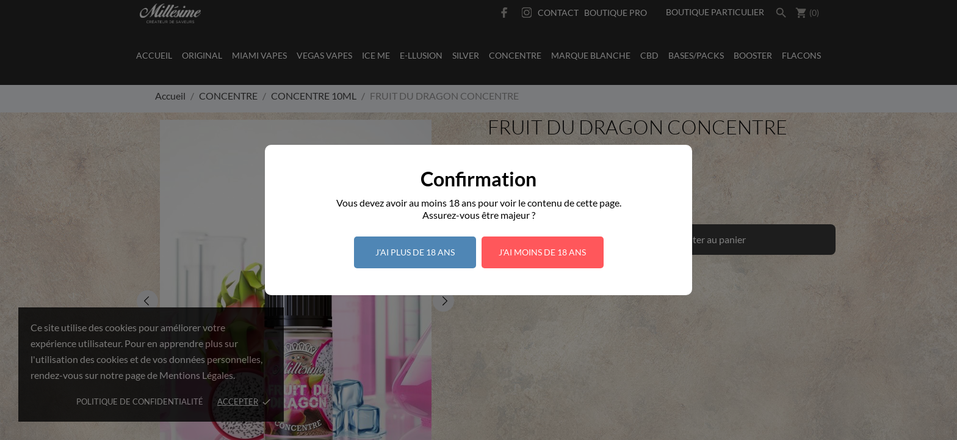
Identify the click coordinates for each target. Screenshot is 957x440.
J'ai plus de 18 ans (415, 252)
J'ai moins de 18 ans (542, 252)
